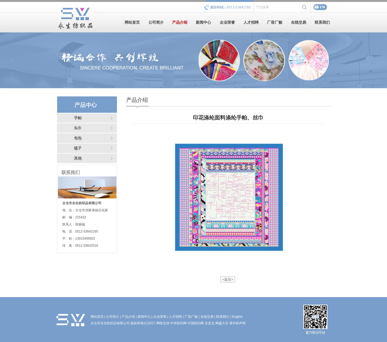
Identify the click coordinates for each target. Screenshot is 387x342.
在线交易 (298, 22)
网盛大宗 (221, 323)
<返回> (227, 279)
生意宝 (210, 323)
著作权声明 (237, 323)
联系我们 (322, 22)
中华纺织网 (178, 323)
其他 (78, 158)
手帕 (78, 118)
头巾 (78, 128)
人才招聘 (251, 22)
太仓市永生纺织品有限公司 (110, 323)
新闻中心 (203, 22)
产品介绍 (179, 22)
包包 (78, 138)
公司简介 (156, 22)
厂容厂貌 (274, 22)
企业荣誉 (227, 22)
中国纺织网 (195, 323)
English (237, 317)
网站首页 (132, 22)
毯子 (78, 148)
